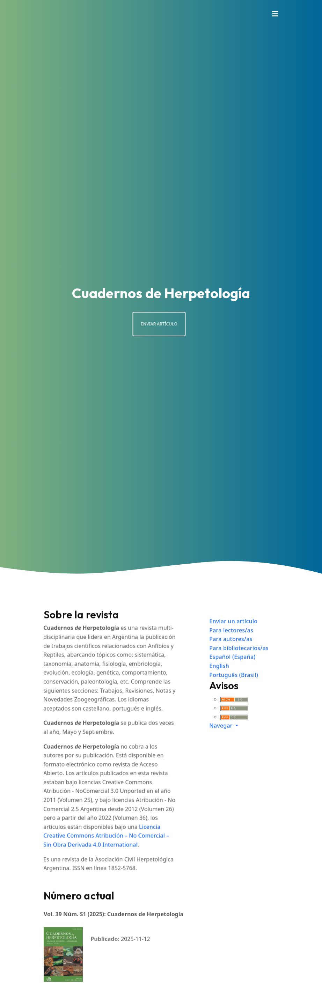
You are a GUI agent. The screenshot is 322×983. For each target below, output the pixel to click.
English (219, 677)
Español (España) (232, 668)
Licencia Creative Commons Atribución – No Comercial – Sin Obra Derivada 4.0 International (98, 847)
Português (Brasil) (233, 686)
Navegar (221, 737)
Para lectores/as (231, 641)
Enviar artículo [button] (147, 324)
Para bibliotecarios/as (239, 659)
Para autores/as (230, 650)
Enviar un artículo (233, 633)
